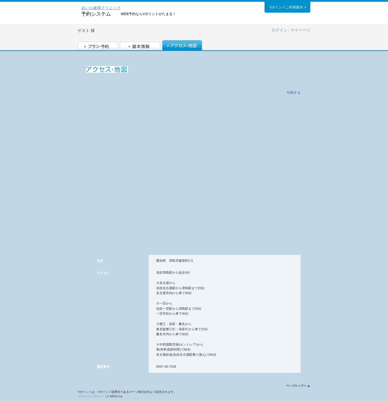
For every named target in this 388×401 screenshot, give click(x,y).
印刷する (294, 92)
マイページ (300, 30)
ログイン (279, 30)
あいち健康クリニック (101, 8)
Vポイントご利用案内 (286, 7)
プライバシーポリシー (91, 396)
